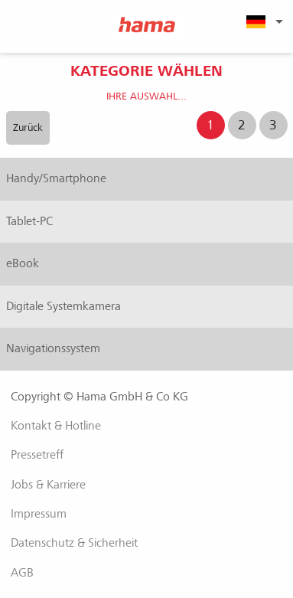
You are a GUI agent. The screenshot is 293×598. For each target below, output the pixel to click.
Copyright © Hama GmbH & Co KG (99, 397)
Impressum (39, 514)
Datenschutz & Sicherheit (74, 543)
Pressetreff (37, 455)
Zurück (28, 127)
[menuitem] (262, 21)
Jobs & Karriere (48, 485)
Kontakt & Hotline (56, 426)
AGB (22, 573)
